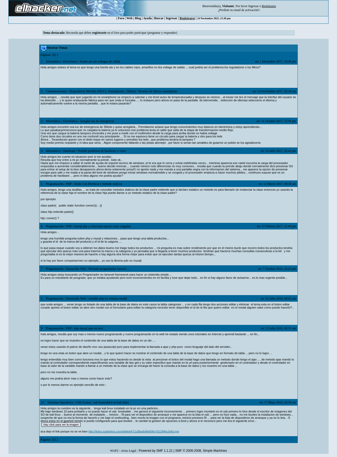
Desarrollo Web (76, 269)
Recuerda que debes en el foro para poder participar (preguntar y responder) (121, 33)
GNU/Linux (83, 402)
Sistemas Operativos (60, 402)
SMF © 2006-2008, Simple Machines (201, 451)
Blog (138, 18)
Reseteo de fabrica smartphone (157, 91)
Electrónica (70, 61)
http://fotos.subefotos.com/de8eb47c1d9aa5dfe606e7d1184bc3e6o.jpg (133, 431)
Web (129, 18)
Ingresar (253, 6)
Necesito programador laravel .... (109, 269)
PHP (69, 184)
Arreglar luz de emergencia (97, 121)
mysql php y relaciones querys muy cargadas (102, 226)
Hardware (69, 151)
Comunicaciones (56, 91)
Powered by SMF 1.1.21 (156, 451)
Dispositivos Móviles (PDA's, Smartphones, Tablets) (102, 91)
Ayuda (147, 18)
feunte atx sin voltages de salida (100, 61)
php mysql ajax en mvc (88, 328)
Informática (53, 61)
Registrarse (187, 18)
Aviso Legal (128, 451)
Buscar (158, 18)
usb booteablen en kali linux (111, 402)
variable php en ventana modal (107, 298)
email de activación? (247, 10)
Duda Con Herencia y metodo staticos (98, 184)
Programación (54, 184)
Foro (121, 18)
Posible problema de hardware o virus (102, 151)
